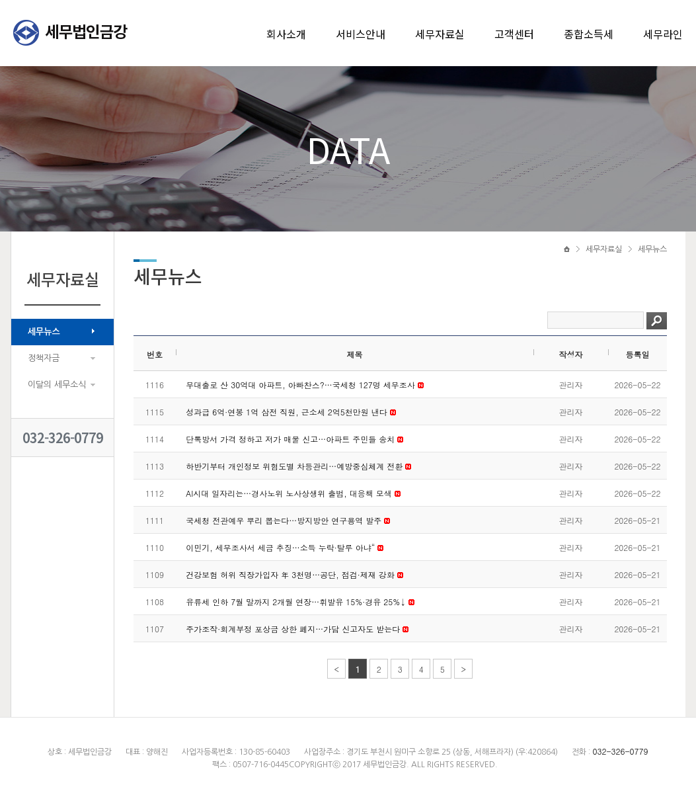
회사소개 (286, 34)
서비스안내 (360, 34)
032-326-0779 (62, 437)
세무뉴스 (44, 331)
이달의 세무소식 (57, 384)
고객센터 (514, 34)
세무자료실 (440, 34)
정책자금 (43, 358)
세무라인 (663, 34)
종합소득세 (588, 34)
